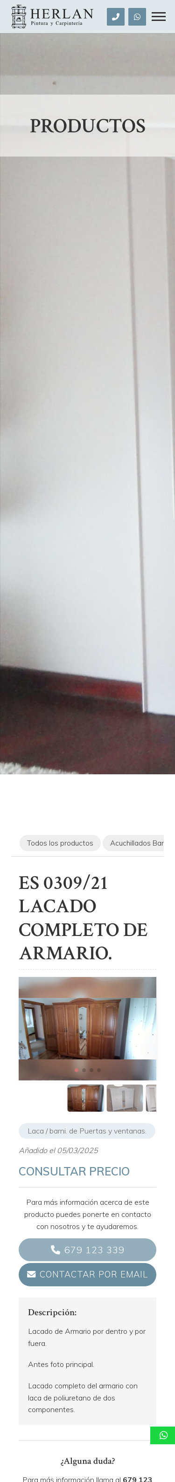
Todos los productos (60, 843)
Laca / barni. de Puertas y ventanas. (87, 1130)
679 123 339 (94, 1250)
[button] (76, 1070)
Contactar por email (94, 1274)
